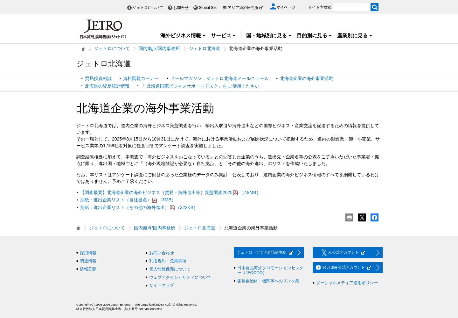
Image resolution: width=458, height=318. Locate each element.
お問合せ (181, 7)
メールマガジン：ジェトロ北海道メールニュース (219, 78)
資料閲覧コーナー (141, 78)
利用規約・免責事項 (167, 260)
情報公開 (88, 269)
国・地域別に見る (269, 35)
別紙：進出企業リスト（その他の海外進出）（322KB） (139, 207)
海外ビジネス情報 (183, 35)
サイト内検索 (319, 7)
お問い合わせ (161, 252)
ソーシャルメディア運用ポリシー (347, 282)
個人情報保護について (170, 269)
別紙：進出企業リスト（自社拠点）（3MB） (128, 199)
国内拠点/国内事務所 (159, 48)
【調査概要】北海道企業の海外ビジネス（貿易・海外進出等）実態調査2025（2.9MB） (170, 192)
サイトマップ (161, 285)
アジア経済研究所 (245, 7)
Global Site (208, 7)
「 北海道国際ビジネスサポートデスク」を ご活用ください (200, 86)
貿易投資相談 (98, 78)
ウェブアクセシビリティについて (180, 277)
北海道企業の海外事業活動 (306, 78)
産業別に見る (355, 35)
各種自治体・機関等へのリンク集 (268, 280)
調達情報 (88, 260)
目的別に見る (314, 35)
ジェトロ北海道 (204, 48)
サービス (223, 35)
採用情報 (88, 252)
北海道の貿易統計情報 (107, 86)
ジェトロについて (148, 7)
